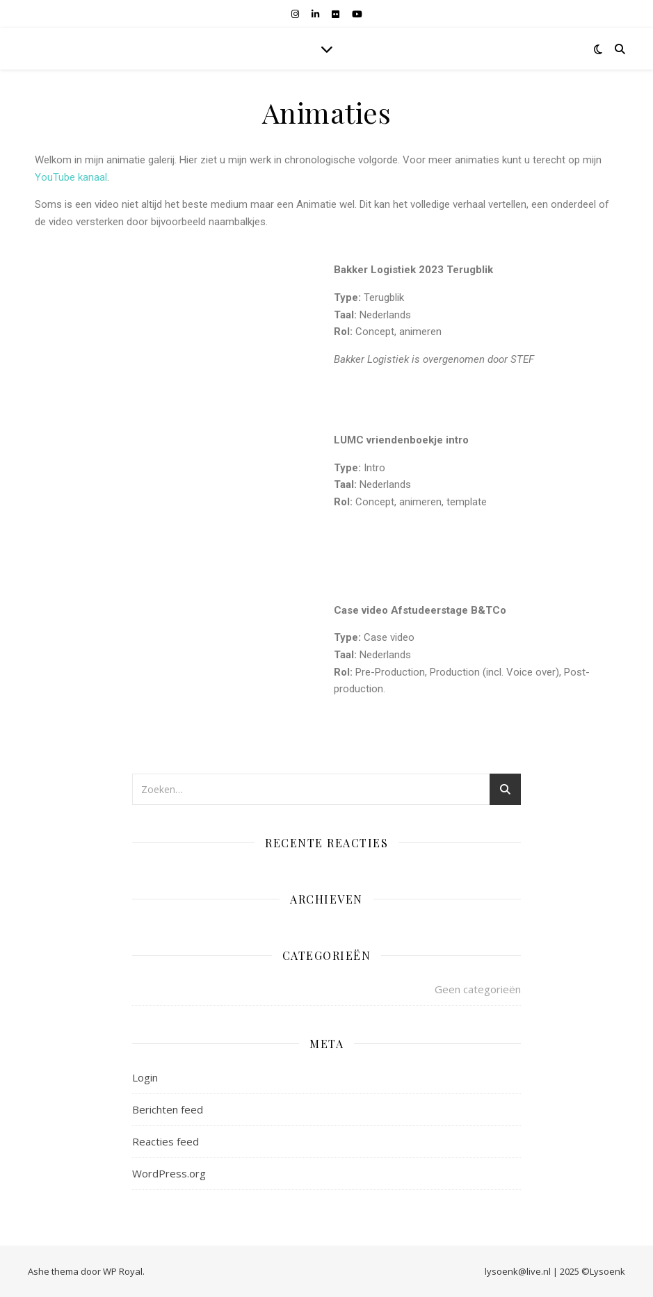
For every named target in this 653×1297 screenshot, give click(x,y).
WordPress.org (169, 1173)
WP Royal (123, 1271)
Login (145, 1077)
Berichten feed (167, 1109)
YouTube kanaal (71, 177)
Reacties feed (165, 1141)
